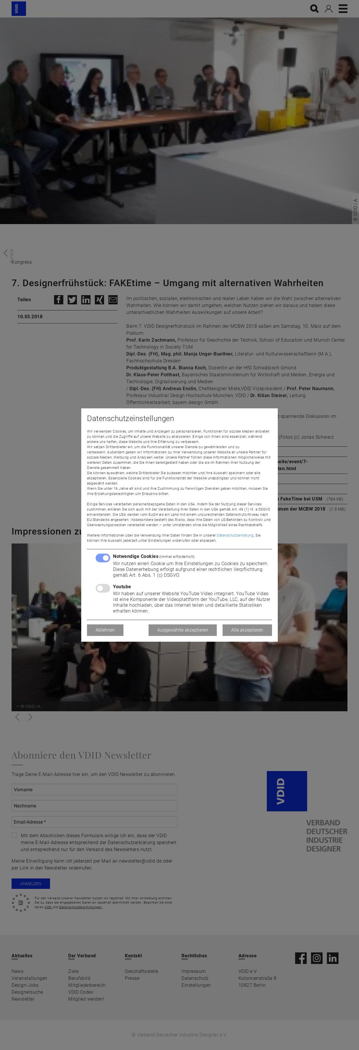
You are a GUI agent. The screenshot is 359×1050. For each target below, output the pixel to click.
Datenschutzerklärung (235, 535)
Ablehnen (105, 630)
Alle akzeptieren (247, 630)
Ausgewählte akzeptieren (182, 630)
